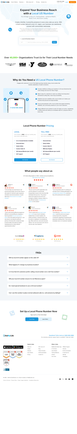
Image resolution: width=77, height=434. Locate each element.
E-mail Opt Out (66, 353)
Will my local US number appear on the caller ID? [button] (38, 258)
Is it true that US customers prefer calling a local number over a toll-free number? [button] (38, 272)
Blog (39, 349)
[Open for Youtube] (69, 379)
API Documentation (42, 353)
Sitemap (64, 355)
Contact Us (44, 2)
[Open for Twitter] (63, 379)
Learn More (46, 319)
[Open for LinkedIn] (66, 379)
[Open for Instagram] (72, 379)
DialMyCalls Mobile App (56, 347)
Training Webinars (55, 353)
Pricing (38, 2)
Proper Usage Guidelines (23, 380)
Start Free (72, 2)
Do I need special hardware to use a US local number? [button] (38, 286)
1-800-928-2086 (60, 1)
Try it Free (31, 319)
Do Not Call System (67, 351)
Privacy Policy (14, 380)
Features (22, 2)
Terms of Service (6, 380)
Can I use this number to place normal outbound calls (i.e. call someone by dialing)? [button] (38, 293)
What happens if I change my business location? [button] (38, 265)
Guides (28, 349)
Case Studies (54, 351)
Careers (53, 355)
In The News (54, 349)
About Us (29, 347)
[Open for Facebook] (60, 379)
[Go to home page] (5, 2)
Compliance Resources (34, 380)
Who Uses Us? (30, 2)
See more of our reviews (38, 177)
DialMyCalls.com (30, 378)
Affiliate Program (66, 347)
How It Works (14, 2)
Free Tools (54, 356)
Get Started (25, 160)
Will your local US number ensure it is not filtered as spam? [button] (38, 279)
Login (66, 2)
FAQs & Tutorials (41, 351)
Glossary (64, 349)
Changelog (65, 356)
